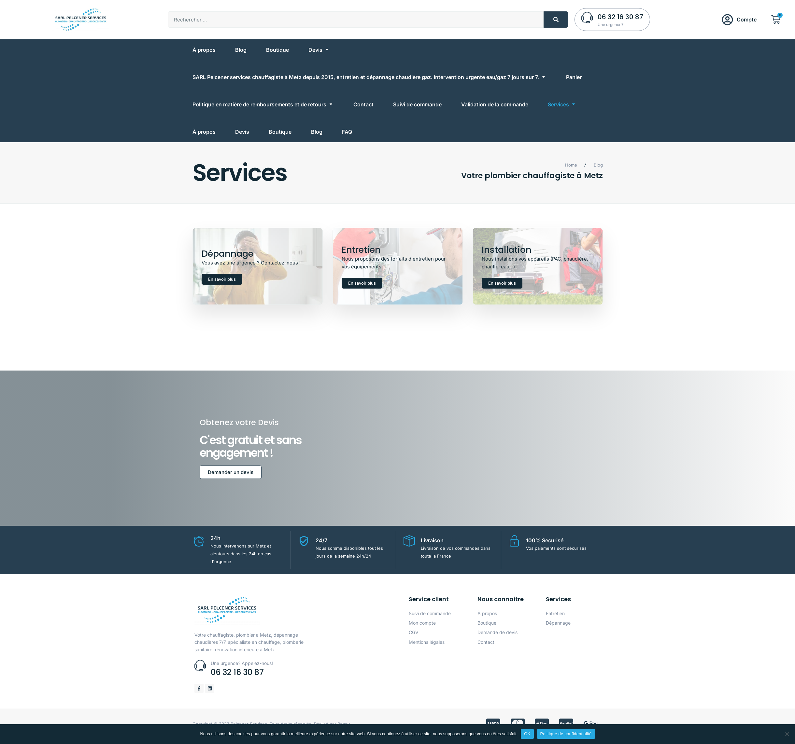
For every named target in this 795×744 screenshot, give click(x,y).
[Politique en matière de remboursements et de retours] (263, 104)
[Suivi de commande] (417, 104)
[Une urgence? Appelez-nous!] (200, 670)
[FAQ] (347, 132)
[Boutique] (277, 50)
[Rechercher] (556, 19)
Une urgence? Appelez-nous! (242, 667)
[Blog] (241, 50)
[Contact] (363, 104)
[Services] (562, 104)
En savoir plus (222, 281)
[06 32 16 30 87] (587, 17)
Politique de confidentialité (566, 733)
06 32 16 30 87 (620, 16)
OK (527, 733)
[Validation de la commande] (494, 104)
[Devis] (319, 50)
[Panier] (574, 77)
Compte (747, 19)
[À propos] (204, 50)
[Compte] (727, 19)
